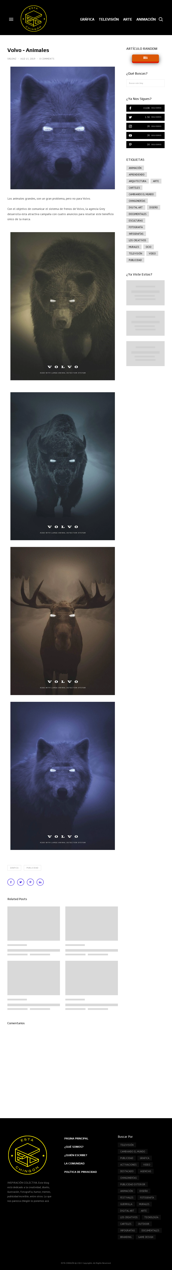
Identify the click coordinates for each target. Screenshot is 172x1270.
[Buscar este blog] (145, 83)
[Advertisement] (145, 426)
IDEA (145, 58)
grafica (14, 868)
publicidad (32, 868)
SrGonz (12, 59)
